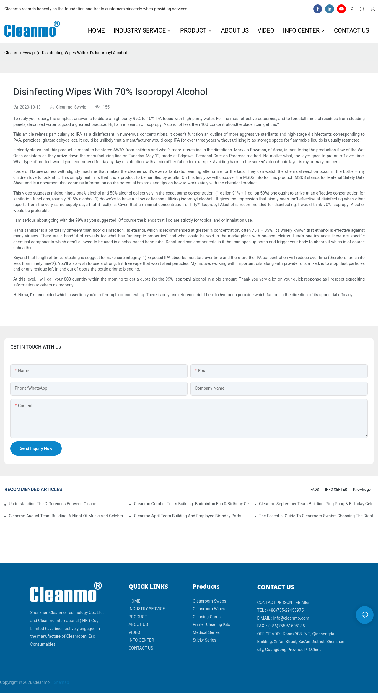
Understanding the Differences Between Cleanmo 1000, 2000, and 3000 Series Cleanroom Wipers (52, 503)
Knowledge (362, 490)
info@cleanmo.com (291, 618)
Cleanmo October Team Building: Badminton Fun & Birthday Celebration (191, 503)
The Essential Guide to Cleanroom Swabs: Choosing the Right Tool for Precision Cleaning (316, 516)
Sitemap (61, 682)
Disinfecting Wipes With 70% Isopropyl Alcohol (84, 52)
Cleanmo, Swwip (19, 52)
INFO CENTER (336, 490)
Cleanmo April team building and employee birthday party (187, 516)
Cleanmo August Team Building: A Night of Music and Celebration (66, 516)
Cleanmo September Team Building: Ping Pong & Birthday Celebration (316, 503)
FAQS (314, 490)
